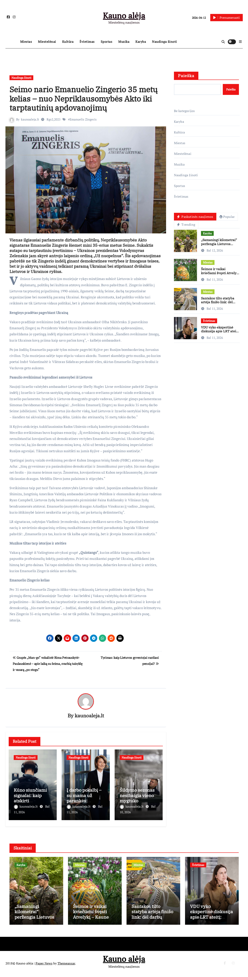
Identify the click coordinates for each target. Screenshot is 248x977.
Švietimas (87, 41)
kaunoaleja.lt (30, 119)
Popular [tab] (228, 217)
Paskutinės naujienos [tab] (195, 217)
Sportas (106, 41)
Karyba (140, 41)
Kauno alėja (124, 15)
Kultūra (68, 41)
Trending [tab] (186, 225)
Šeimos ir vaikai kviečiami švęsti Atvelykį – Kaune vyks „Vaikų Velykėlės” (220, 275)
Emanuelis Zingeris (83, 119)
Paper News (44, 964)
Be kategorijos (184, 111)
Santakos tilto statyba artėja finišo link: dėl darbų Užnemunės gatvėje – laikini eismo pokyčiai (152, 921)
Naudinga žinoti (164, 41)
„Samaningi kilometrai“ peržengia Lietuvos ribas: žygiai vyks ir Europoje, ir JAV (219, 246)
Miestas (26, 41)
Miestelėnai (47, 41)
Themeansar (66, 964)
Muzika (123, 41)
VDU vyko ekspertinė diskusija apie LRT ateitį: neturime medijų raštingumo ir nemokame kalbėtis (211, 921)
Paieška (186, 75)
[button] (240, 41)
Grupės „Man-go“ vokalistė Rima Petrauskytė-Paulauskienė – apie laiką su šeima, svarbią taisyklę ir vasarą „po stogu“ (48, 663)
